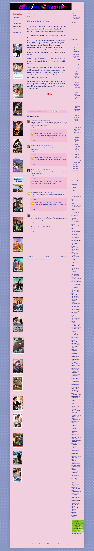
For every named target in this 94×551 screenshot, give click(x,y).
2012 (74, 170)
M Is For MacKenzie (77, 81)
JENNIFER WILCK (35, 145)
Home (47, 256)
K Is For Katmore (76, 114)
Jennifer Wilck (16, 26)
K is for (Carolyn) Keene (77, 106)
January (76, 162)
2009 (74, 177)
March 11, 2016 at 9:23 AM (47, 145)
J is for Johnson (76, 136)
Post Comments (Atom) (39, 259)
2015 (74, 164)
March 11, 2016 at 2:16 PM (45, 215)
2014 (74, 166)
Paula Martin (34, 120)
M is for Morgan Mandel (76, 73)
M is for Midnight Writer (76, 78)
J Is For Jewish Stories (77, 133)
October (76, 54)
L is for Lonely (77, 100)
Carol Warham (34, 192)
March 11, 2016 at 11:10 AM (55, 133)
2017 (74, 44)
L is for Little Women (77, 88)
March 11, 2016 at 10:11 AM (45, 192)
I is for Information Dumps (77, 153)
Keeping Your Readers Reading (77, 111)
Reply (32, 127)
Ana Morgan (34, 169)
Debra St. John (35, 215)
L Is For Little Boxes (77, 98)
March (76, 70)
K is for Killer (77, 117)
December (76, 47)
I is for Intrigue (77, 146)
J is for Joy (76, 124)
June (75, 64)
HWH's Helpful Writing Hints (76, 18)
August (76, 59)
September (77, 56)
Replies (34, 130)
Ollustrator (49, 543)
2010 (74, 175)
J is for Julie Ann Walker (77, 126)
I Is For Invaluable (77, 157)
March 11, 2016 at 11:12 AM (55, 181)
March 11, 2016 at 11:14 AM (55, 202)
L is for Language (77, 95)
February (76, 160)
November (76, 51)
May (75, 66)
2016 (74, 46)
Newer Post (30, 256)
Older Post (63, 256)
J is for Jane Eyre (77, 130)
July (75, 62)
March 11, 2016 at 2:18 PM (44, 226)
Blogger (60, 543)
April (75, 68)
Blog (14, 23)
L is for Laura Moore (77, 91)
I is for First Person (76, 149)
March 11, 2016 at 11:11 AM (55, 157)
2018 (74, 42)
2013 (74, 168)
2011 (74, 173)
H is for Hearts (77, 102)
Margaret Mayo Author (40, 133)
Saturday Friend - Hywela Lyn (77, 121)
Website (15, 19)
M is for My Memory (76, 85)
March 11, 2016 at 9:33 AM (44, 169)
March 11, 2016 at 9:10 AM (44, 120)
